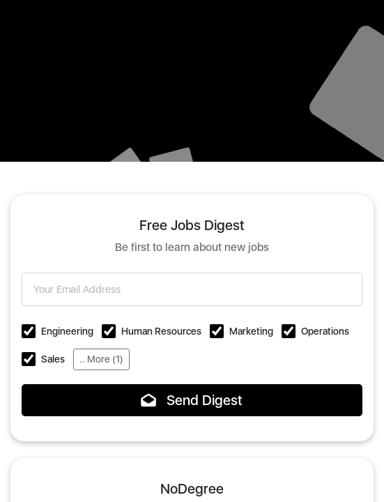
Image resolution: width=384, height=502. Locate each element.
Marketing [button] (251, 331)
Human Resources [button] (161, 331)
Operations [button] (325, 331)
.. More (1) (101, 359)
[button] (29, 331)
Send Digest (192, 400)
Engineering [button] (67, 331)
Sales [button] (53, 359)
